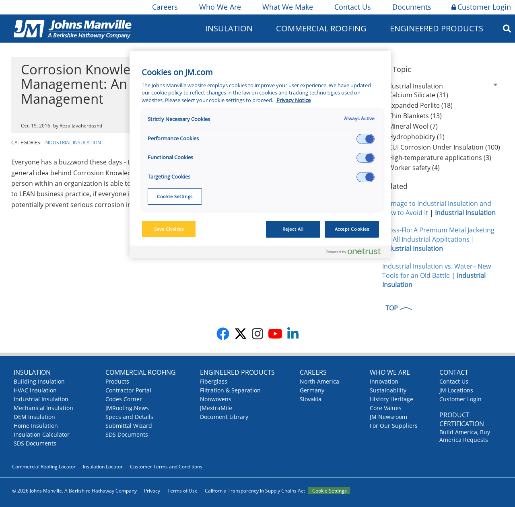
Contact (453, 372)
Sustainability (388, 390)
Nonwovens (215, 399)
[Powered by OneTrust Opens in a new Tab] (356, 253)
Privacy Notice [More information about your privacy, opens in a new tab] (293, 100)
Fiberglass (213, 381)
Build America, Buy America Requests (464, 435)
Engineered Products (436, 28)
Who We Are (219, 7)
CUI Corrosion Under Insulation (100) (444, 147)
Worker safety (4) (414, 167)
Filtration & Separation (230, 390)
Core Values (386, 408)
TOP (391, 308)
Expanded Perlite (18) (420, 105)
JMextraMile (216, 408)
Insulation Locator (103, 466)
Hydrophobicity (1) (416, 136)
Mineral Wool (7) (413, 126)
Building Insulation (39, 381)
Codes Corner (123, 399)
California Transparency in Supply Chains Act (255, 490)
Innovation (384, 381)
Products (117, 381)
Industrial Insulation (72, 142)
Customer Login (481, 7)
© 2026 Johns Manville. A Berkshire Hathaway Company (74, 490)
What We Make (287, 7)
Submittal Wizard (128, 425)
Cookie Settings (329, 490)
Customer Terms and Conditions (166, 466)
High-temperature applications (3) (439, 157)
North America (319, 381)
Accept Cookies (352, 229)
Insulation (229, 28)
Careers (164, 7)
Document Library (224, 417)
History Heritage (391, 399)
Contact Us (352, 7)
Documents (411, 7)
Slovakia (310, 399)
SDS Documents (35, 443)
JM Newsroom (388, 417)
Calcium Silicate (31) (418, 94)
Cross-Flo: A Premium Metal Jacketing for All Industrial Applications (438, 235)
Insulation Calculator (42, 434)
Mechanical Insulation (43, 408)
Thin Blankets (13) (415, 115)
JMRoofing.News (127, 408)
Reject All (293, 229)
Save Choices (169, 229)
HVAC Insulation (35, 390)
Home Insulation (36, 425)
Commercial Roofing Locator (44, 466)
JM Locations (456, 390)
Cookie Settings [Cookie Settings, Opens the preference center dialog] (175, 196)
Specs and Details (129, 417)
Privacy (152, 490)
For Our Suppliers (394, 425)
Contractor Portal (128, 390)
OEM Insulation (34, 417)
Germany (312, 390)
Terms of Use (182, 490)
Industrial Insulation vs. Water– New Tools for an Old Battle (436, 271)
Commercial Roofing (321, 28)
